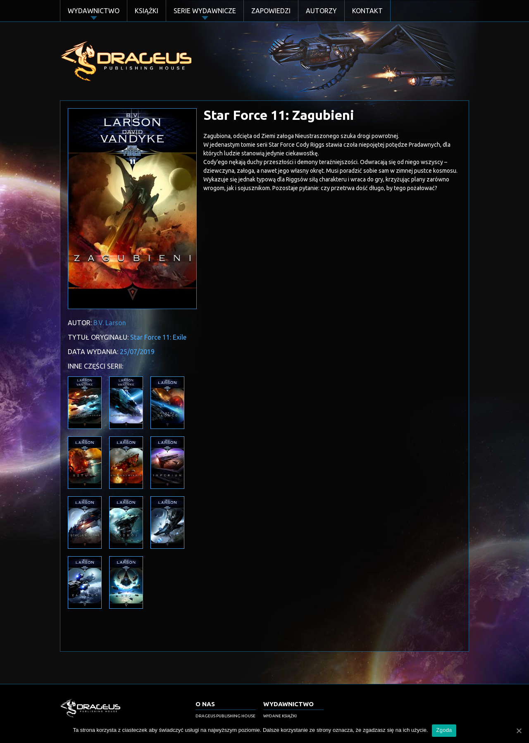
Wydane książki (280, 716)
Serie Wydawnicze (205, 10)
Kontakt (367, 10)
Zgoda (444, 730)
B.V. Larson (109, 322)
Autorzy (321, 10)
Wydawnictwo (93, 10)
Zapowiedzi (271, 10)
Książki (146, 10)
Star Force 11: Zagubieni (278, 114)
